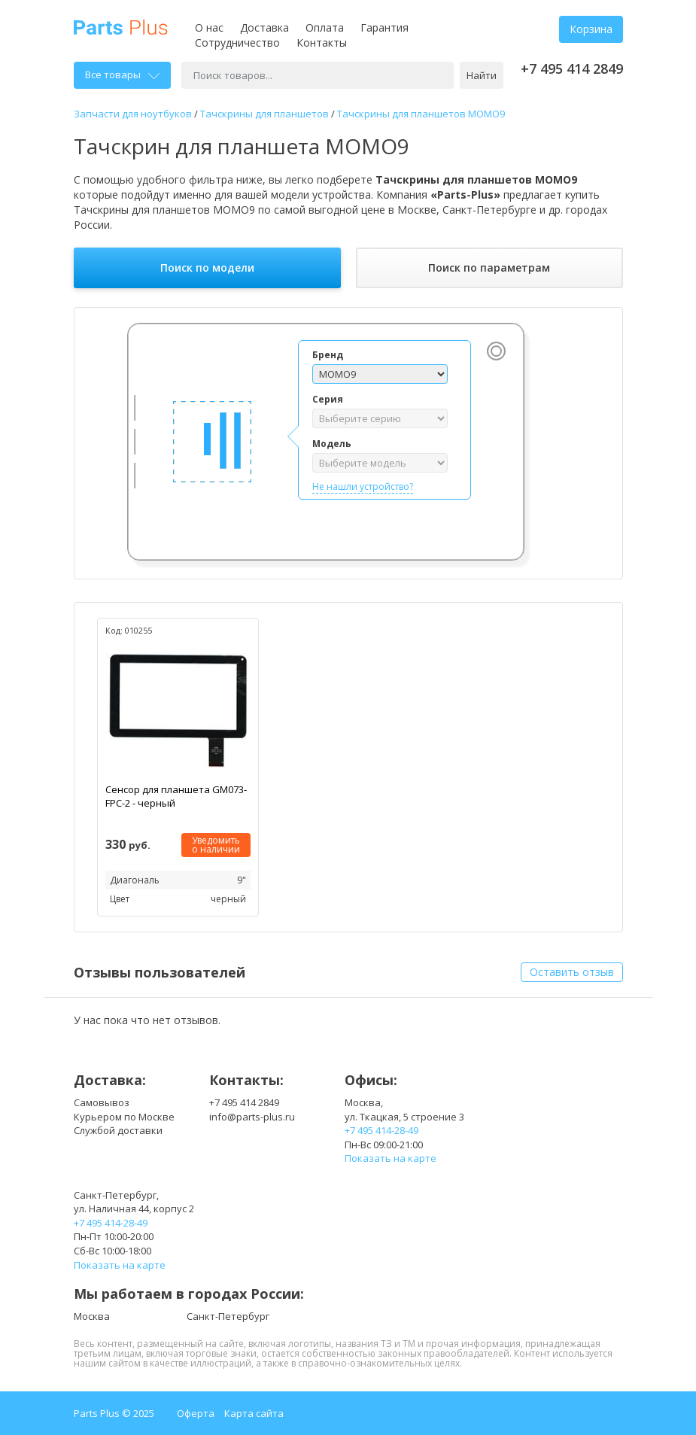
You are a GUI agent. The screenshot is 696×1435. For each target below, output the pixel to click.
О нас (209, 27)
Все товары (122, 74)
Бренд (327, 354)
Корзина (591, 29)
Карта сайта (254, 1413)
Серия (327, 399)
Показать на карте (390, 1158)
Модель (331, 443)
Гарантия (384, 27)
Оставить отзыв (572, 972)
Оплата (324, 27)
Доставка (264, 27)
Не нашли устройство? (362, 486)
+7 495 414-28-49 (381, 1130)
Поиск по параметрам (489, 267)
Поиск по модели (207, 267)
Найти (482, 75)
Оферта (195, 1413)
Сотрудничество (237, 42)
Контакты (321, 42)
